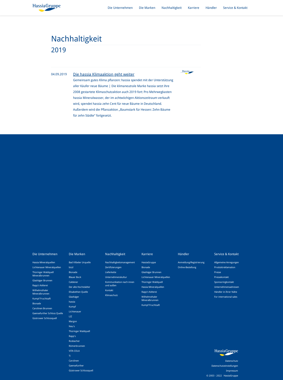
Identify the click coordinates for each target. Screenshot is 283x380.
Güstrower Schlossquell (44, 318)
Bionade (36, 303)
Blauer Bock (75, 277)
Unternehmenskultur (116, 277)
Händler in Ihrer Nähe (225, 292)
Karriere (193, 8)
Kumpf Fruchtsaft (41, 298)
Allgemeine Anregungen (226, 262)
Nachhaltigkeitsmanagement (120, 262)
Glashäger (74, 296)
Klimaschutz (111, 295)
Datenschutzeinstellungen (224, 365)
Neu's (72, 326)
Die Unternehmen (120, 8)
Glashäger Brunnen (42, 280)
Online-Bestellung (187, 267)
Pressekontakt (221, 277)
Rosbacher (74, 341)
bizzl (71, 267)
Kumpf (72, 306)
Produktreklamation (224, 267)
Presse (217, 272)
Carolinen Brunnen (42, 308)
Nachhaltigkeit (172, 8)
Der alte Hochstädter (79, 287)
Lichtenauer (75, 311)
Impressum (232, 370)
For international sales (225, 296)
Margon (73, 321)
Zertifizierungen (113, 267)
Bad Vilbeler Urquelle (80, 262)
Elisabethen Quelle (78, 292)
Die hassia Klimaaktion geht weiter (103, 74)
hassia (72, 301)
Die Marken (147, 8)
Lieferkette (110, 272)
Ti (70, 355)
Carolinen (74, 360)
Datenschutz (231, 361)
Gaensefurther (76, 365)
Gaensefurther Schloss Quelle (47, 313)
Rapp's (72, 336)
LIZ (70, 316)
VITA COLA (74, 351)
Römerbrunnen (77, 346)
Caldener (73, 282)
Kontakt (109, 290)
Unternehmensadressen (226, 287)
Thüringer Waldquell (79, 331)
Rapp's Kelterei (40, 285)
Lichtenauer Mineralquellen (46, 267)
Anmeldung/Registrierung (191, 262)
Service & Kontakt (235, 8)
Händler (211, 8)
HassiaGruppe (149, 262)
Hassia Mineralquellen (43, 262)
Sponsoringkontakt (224, 282)
